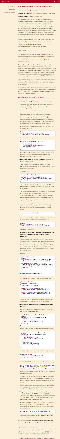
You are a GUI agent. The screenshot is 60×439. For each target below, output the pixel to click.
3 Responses (12, 9)
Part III (31, 16)
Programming (7, 12)
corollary (27, 161)
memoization (44, 54)
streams (36, 427)
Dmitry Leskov (5, 1)
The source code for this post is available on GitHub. (31, 10)
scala (32, 427)
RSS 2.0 (47, 431)
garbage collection (25, 427)
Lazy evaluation (22, 19)
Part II (30, 13)
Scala (12, 12)
